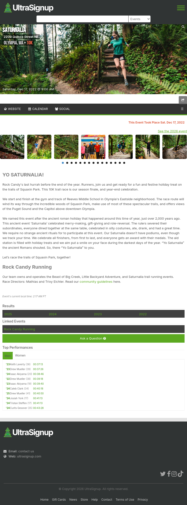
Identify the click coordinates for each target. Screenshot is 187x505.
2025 (8, 314)
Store (84, 499)
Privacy (143, 499)
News (73, 499)
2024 (52, 314)
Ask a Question (93, 338)
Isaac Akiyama (18, 374)
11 (107, 163)
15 (124, 163)
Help (94, 499)
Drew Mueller (17, 369)
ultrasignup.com (29, 456)
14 (120, 163)
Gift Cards (59, 499)
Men (8, 356)
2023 (98, 314)
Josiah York (16, 398)
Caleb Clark (16, 388)
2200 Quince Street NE (21, 37)
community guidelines (96, 281)
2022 (143, 314)
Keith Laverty (17, 364)
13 (115, 163)
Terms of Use (125, 499)
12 (111, 163)
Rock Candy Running (19, 329)
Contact (106, 499)
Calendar (38, 109)
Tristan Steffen (18, 403)
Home (44, 499)
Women (20, 355)
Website (12, 109)
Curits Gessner (18, 407)
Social (62, 109)
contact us (26, 451)
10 (102, 163)
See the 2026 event (172, 131)
